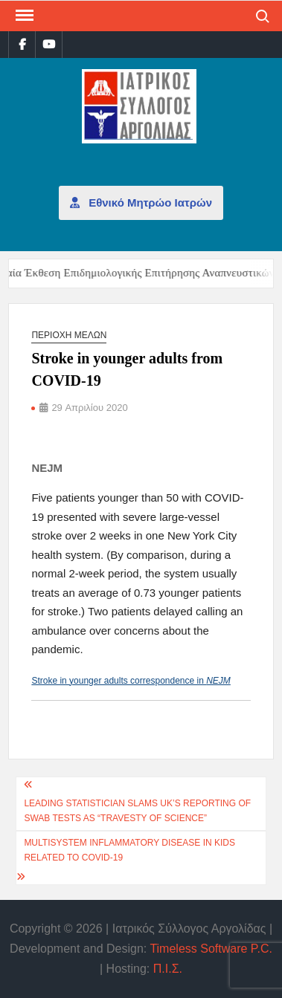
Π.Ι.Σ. (167, 968)
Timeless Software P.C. (211, 948)
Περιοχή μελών (68, 335)
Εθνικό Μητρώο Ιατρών (141, 202)
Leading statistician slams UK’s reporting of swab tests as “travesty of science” (137, 810)
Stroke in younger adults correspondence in (130, 680)
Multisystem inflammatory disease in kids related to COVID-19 (129, 850)
